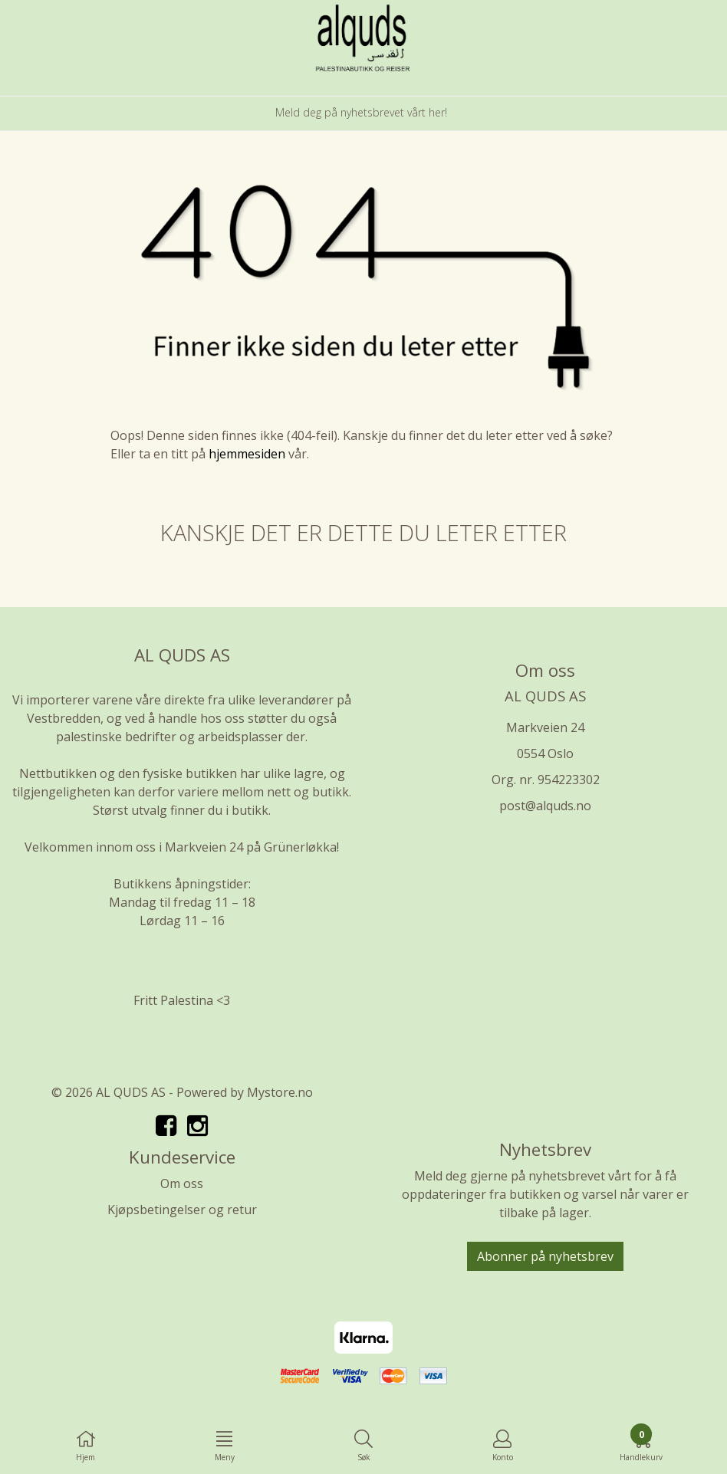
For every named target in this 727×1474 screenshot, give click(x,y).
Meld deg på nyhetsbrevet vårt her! (361, 112)
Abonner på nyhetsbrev (545, 1256)
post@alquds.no (545, 805)
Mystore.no (280, 1092)
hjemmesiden (247, 453)
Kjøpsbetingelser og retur (182, 1209)
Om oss (181, 1183)
